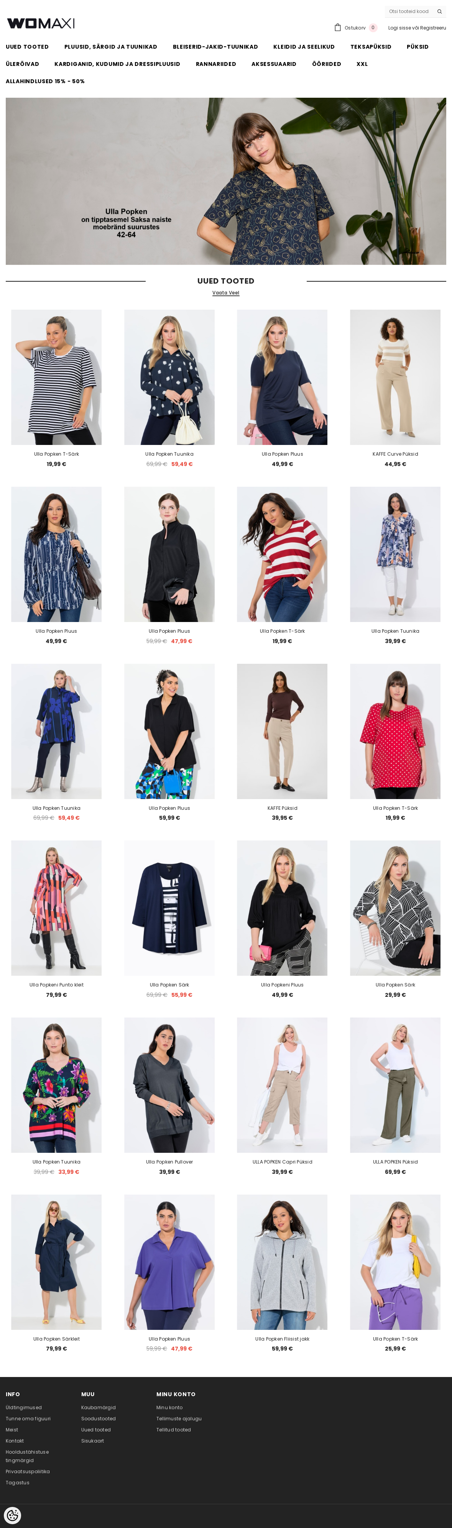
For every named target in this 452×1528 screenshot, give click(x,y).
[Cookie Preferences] (12, 1515)
